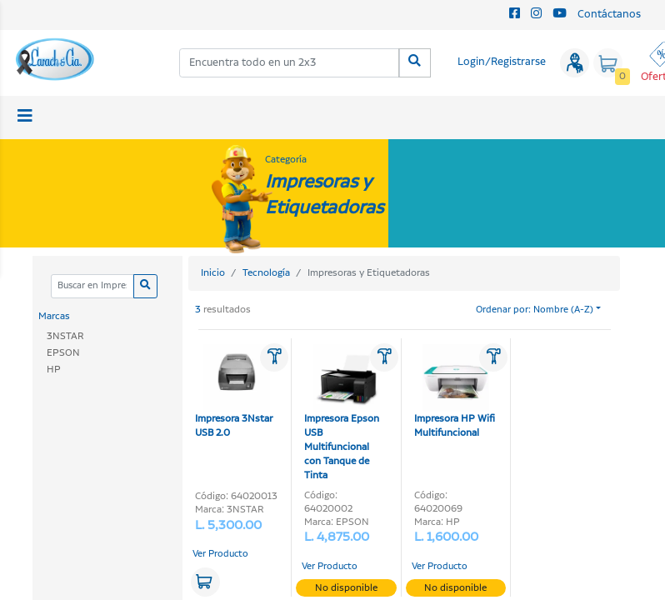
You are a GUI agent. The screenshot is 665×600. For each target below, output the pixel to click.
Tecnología (266, 273)
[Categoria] (92, 286)
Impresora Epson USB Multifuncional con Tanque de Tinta (341, 413)
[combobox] (289, 63)
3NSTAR (65, 336)
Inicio (213, 273)
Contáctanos (609, 14)
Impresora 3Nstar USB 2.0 (233, 391)
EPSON (63, 353)
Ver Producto (220, 554)
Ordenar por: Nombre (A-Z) (534, 310)
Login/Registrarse (502, 62)
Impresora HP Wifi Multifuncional (454, 391)
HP (54, 369)
